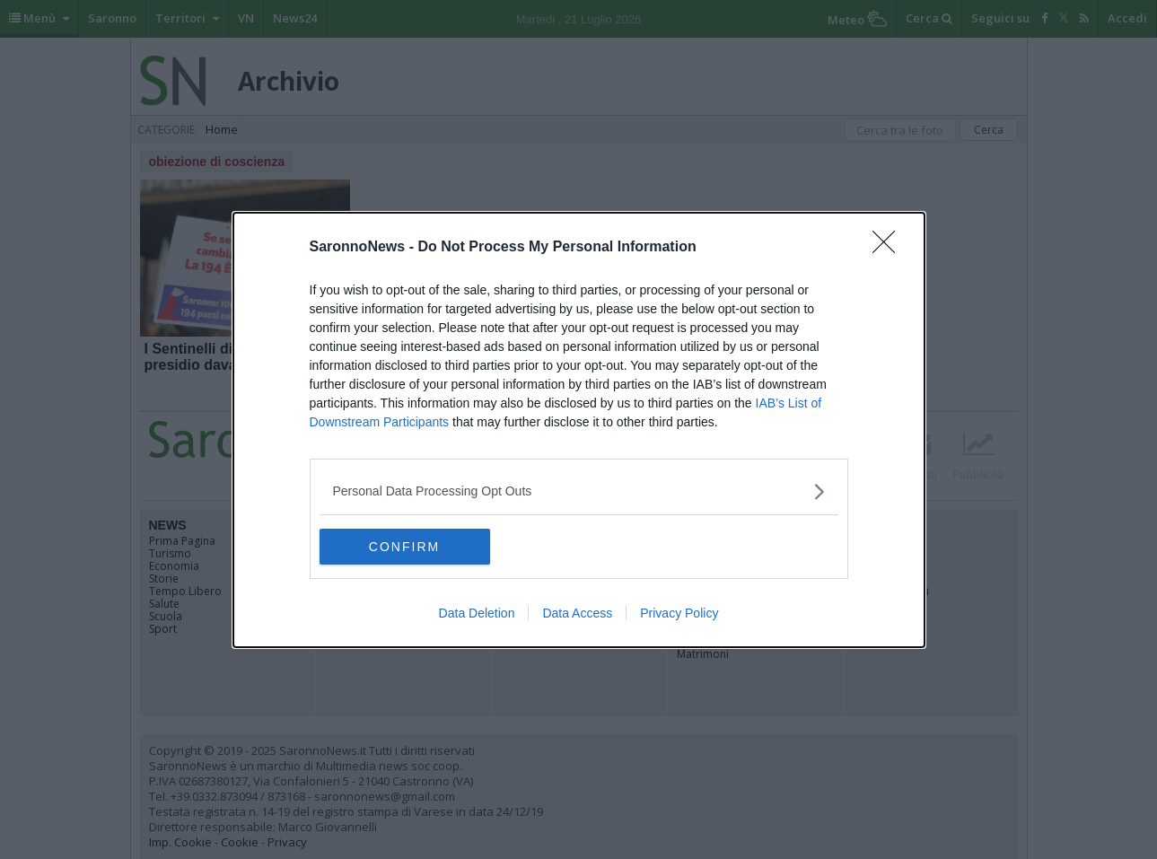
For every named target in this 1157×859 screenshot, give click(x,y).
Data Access (577, 613)
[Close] (889, 248)
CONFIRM (404, 546)
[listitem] (579, 491)
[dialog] (579, 430)
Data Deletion (477, 613)
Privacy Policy (679, 613)
